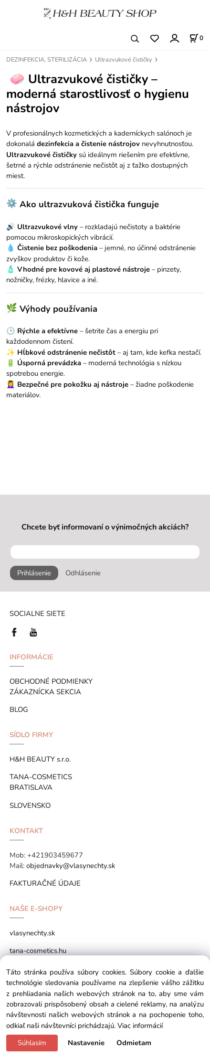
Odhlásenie (83, 573)
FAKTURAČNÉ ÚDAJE (45, 883)
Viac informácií (140, 1025)
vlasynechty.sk (32, 933)
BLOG (19, 709)
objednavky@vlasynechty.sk (70, 865)
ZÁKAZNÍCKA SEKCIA (47, 692)
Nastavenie (86, 1043)
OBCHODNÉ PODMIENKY (51, 681)
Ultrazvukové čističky (123, 59)
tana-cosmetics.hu (38, 950)
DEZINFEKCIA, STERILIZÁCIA (46, 59)
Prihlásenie (34, 573)
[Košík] (196, 38)
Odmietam (133, 1043)
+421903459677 (55, 855)
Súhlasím (32, 1043)
